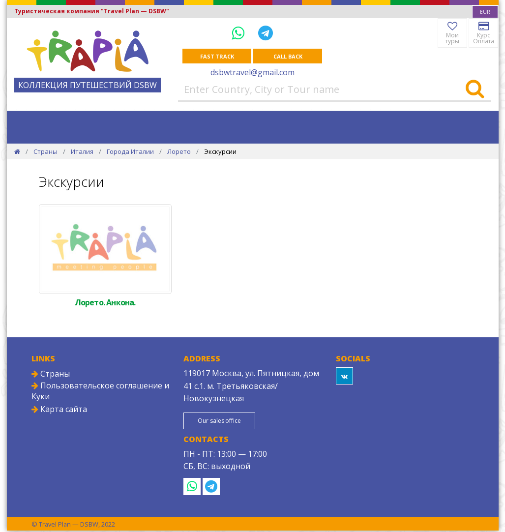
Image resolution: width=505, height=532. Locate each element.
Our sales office (224, 421)
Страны (45, 152)
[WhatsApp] (240, 33)
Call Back (287, 56)
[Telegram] (265, 33)
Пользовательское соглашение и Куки (100, 391)
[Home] (17, 152)
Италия (82, 152)
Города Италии (130, 152)
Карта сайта (59, 409)
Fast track (217, 56)
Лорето (179, 152)
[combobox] (485, 11)
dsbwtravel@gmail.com (252, 72)
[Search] (474, 90)
